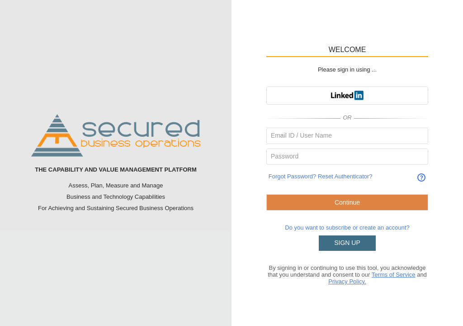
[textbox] (347, 136)
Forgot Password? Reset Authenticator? (321, 176)
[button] (347, 95)
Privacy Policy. (347, 281)
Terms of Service (394, 274)
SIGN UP (347, 242)
